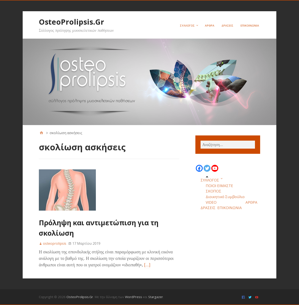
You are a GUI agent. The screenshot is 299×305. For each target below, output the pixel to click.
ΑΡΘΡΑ (209, 25)
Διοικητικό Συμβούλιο (225, 196)
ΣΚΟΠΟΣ (213, 191)
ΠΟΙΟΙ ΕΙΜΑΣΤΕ (219, 185)
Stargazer (155, 297)
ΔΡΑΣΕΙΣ (227, 25)
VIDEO (211, 202)
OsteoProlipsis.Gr (71, 22)
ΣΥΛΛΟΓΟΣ (187, 25)
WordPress (133, 297)
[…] (147, 264)
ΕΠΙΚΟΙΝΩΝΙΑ (249, 25)
